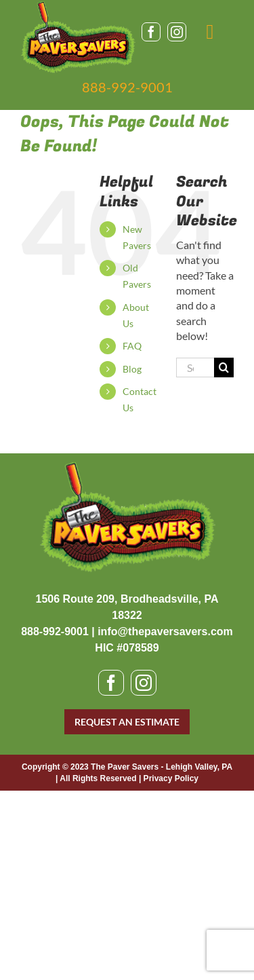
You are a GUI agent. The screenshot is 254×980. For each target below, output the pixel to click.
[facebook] (151, 31)
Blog (132, 369)
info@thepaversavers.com (165, 631)
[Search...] (195, 367)
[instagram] (176, 31)
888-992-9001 (127, 87)
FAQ (132, 346)
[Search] (224, 367)
